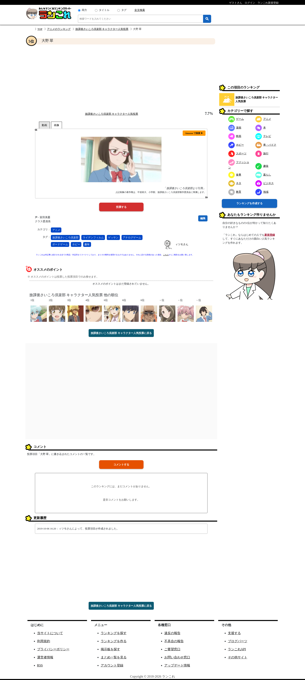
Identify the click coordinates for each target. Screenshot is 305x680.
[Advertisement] (121, 78)
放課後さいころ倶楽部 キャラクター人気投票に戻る (121, 333)
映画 (234, 136)
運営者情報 (45, 657)
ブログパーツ (237, 641)
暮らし (263, 174)
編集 (202, 218)
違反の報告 (172, 633)
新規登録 (269, 234)
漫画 (234, 127)
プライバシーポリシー (53, 649)
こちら (166, 255)
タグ (124, 10)
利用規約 (43, 641)
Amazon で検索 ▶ (194, 133)
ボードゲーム (60, 244)
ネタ (234, 183)
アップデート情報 (177, 665)
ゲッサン (113, 237)
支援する (234, 633)
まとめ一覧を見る (114, 657)
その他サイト (237, 657)
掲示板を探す (110, 649)
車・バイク (265, 144)
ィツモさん (181, 244)
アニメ (56, 230)
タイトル (104, 10)
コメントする (121, 464)
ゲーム (236, 118)
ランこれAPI (237, 649)
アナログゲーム (132, 237)
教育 (234, 191)
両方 (84, 10)
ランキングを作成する (249, 203)
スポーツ (237, 153)
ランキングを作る (114, 641)
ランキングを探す (114, 633)
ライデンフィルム (93, 237)
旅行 (261, 153)
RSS (40, 665)
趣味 (87, 244)
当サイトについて (50, 633)
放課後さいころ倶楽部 (65, 237)
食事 (234, 174)
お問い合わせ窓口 (177, 657)
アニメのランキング (59, 29)
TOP (40, 29)
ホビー (76, 244)
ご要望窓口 (172, 649)
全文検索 (139, 10)
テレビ (263, 136)
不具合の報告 (174, 641)
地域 (261, 191)
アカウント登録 (112, 665)
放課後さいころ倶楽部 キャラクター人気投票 (101, 29)
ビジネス (264, 183)
